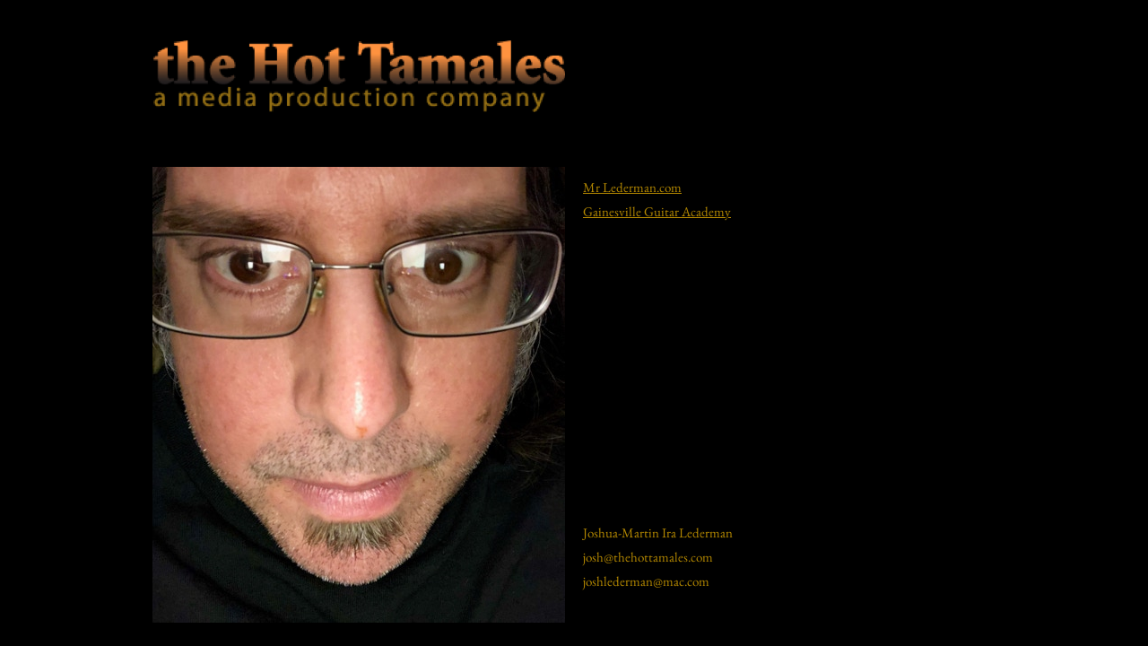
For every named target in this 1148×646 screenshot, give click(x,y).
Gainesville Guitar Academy (657, 211)
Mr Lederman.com (632, 187)
